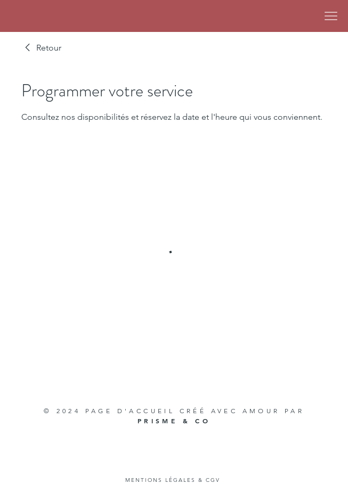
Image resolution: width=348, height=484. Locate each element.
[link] (41, 48)
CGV (213, 480)
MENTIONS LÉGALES (160, 480)
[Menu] (331, 16)
